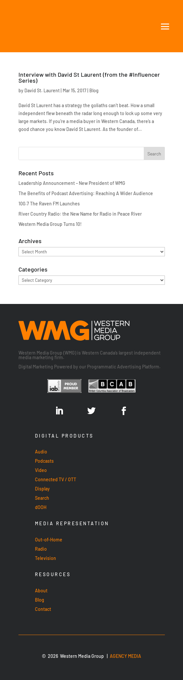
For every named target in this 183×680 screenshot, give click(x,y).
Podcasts (44, 461)
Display (42, 488)
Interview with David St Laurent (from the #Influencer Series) (89, 77)
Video (41, 470)
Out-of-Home (48, 539)
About (41, 590)
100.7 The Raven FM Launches (49, 203)
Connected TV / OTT (55, 479)
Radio (41, 549)
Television (45, 558)
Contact (43, 609)
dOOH (40, 507)
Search (42, 498)
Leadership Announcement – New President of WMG (71, 183)
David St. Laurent (42, 90)
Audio (41, 451)
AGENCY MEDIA (125, 656)
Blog (94, 90)
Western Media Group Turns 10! (50, 224)
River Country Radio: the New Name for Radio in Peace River (80, 214)
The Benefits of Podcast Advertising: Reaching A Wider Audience (85, 193)
